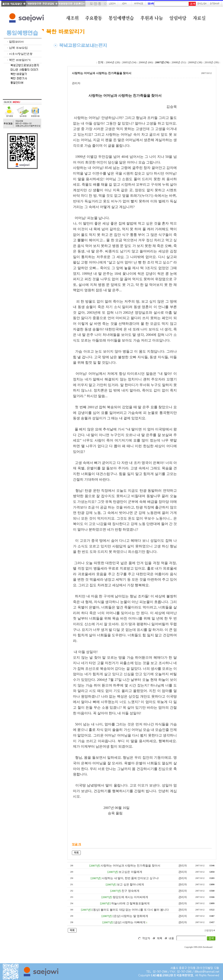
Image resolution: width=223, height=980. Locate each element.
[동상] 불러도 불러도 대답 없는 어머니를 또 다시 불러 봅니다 (130, 909)
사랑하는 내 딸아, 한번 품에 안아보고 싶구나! (130, 878)
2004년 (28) (113, 62)
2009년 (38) (195, 62)
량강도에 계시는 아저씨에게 (130, 897)
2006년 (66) (146, 62)
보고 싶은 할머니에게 (130, 884)
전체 (100, 62)
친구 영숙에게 (130, 890)
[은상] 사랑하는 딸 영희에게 (130, 916)
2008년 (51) (179, 62)
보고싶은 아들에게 (130, 871)
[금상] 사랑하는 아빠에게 (129, 922)
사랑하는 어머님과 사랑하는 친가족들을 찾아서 (130, 865)
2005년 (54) (129, 62)
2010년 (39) (211, 62)
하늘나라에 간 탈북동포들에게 (130, 903)
